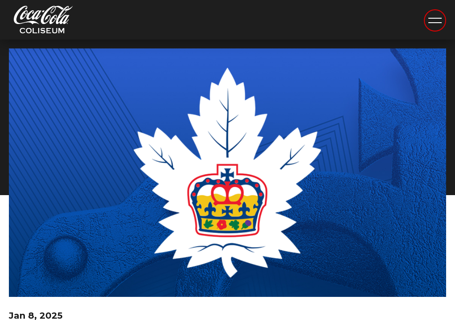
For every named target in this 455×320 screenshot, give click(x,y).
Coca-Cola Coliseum (43, 20)
